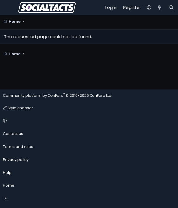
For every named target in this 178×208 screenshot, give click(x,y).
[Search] (171, 7)
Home (8, 185)
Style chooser (18, 108)
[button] (149, 7)
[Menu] (7, 7)
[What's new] (159, 7)
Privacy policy (16, 159)
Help (7, 172)
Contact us (13, 133)
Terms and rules (18, 146)
